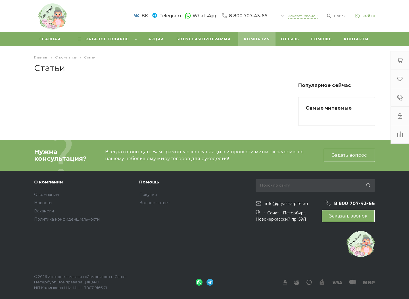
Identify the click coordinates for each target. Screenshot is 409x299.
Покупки (148, 194)
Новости (43, 202)
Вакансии (44, 211)
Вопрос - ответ (154, 202)
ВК (144, 15)
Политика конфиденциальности (67, 219)
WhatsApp (205, 15)
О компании (48, 182)
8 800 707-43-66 (248, 15)
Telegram (170, 15)
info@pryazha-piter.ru (286, 203)
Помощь (149, 182)
